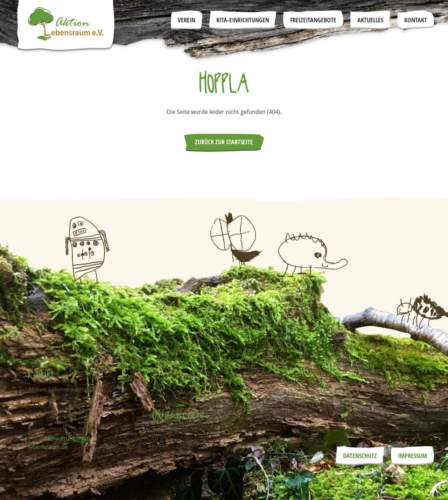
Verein (186, 20)
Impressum (412, 455)
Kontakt (415, 20)
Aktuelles (370, 20)
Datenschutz (360, 455)
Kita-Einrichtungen (242, 20)
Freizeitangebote (313, 20)
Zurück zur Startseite (224, 142)
